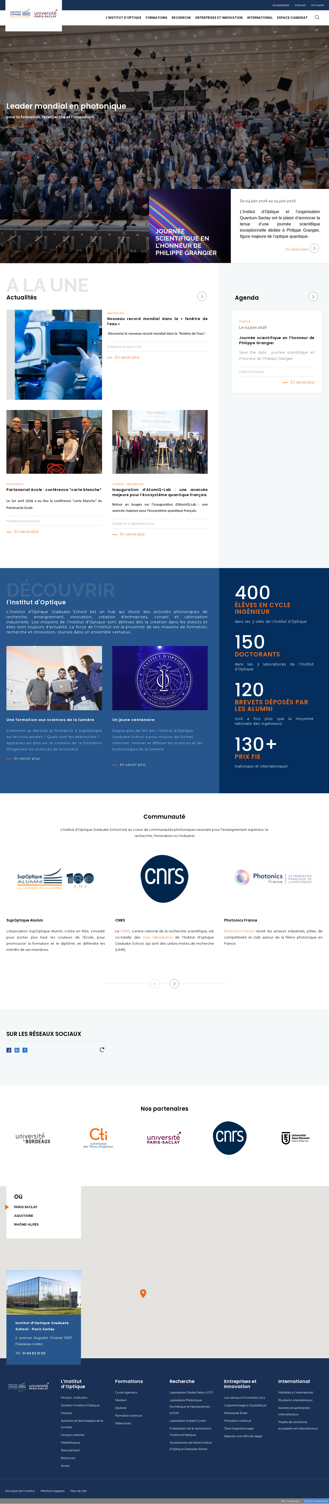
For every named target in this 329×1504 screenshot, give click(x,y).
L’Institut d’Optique (73, 1384)
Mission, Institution (74, 1397)
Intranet (300, 5)
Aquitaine (23, 1216)
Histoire (66, 1413)
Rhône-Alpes (26, 1224)
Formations (129, 1381)
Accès (65, 1465)
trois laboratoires (158, 937)
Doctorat (120, 1408)
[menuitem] (300, 5)
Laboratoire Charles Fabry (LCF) (191, 1392)
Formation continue (128, 1415)
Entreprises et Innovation (240, 1384)
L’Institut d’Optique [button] (123, 17)
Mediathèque (70, 1442)
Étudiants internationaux (295, 1400)
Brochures (68, 1458)
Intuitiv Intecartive (316, 1501)
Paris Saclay (25, 1207)
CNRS (125, 931)
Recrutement (70, 1450)
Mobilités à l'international (295, 1392)
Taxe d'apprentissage (239, 1428)
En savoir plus (302, 248)
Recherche (182, 1381)
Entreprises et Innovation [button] (219, 17)
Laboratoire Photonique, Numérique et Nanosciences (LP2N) (190, 1406)
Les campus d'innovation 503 (244, 1397)
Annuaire (317, 5)
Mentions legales (53, 1491)
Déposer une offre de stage (243, 1436)
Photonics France (239, 931)
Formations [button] (156, 17)
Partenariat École (235, 1413)
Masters (120, 1400)
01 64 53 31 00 (33, 1353)
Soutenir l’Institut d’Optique (80, 1405)
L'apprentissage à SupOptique (245, 1405)
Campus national (72, 1435)
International (294, 1381)
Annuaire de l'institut (20, 1491)
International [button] (260, 17)
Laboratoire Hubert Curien (188, 1421)
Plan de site (78, 1491)
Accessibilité (280, 5)
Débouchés (123, 1423)
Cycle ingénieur (126, 1392)
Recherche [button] (181, 17)
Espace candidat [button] (292, 17)
